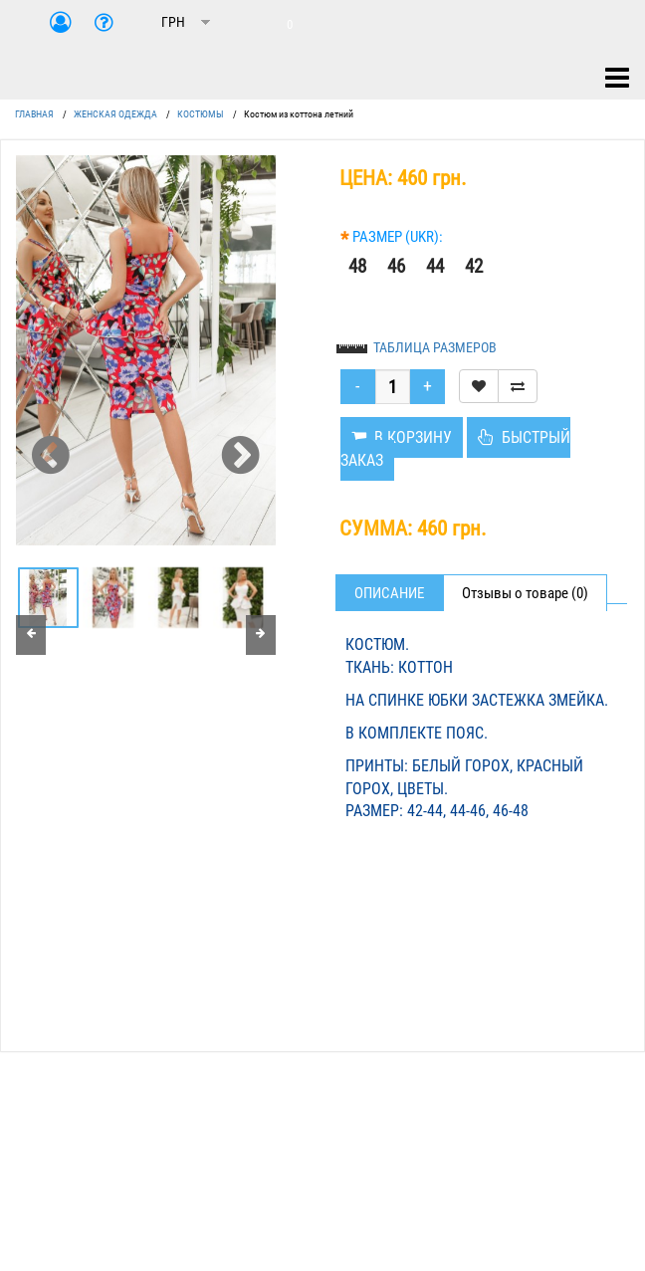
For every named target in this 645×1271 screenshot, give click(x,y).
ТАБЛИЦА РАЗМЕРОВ (435, 347)
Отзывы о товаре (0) (525, 593)
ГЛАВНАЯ (34, 113)
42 (474, 266)
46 (396, 266)
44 (435, 266)
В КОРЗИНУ (401, 437)
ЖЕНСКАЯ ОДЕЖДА (115, 113)
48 (357, 266)
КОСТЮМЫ (200, 113)
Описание (389, 593)
